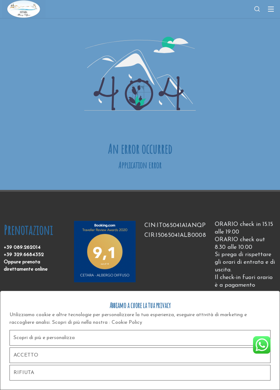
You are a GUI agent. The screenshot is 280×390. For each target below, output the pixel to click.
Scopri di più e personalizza (44, 338)
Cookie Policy (127, 322)
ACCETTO (25, 355)
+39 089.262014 (22, 247)
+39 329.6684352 (24, 255)
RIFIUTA (23, 372)
